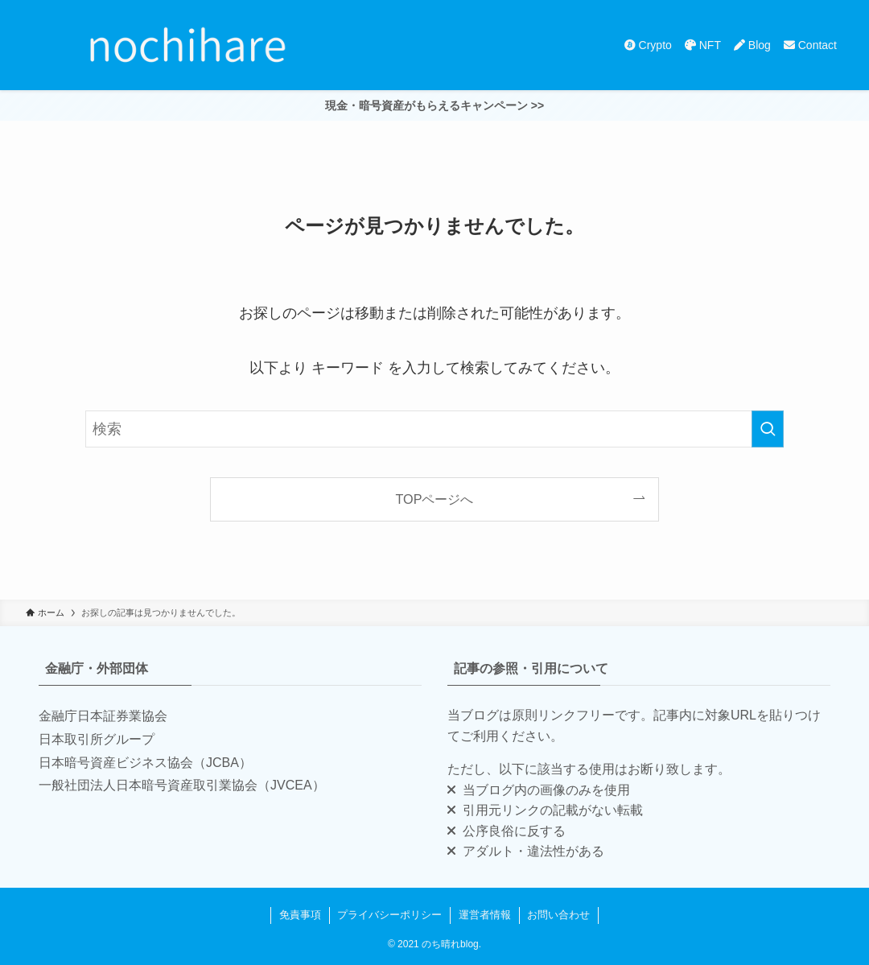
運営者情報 (485, 915)
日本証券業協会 (122, 716)
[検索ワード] (434, 428)
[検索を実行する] (768, 428)
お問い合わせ (558, 915)
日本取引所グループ (96, 739)
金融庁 (58, 716)
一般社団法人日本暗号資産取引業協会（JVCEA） (182, 785)
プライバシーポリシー (389, 915)
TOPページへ (435, 499)
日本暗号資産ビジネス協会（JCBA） (145, 762)
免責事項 (300, 915)
